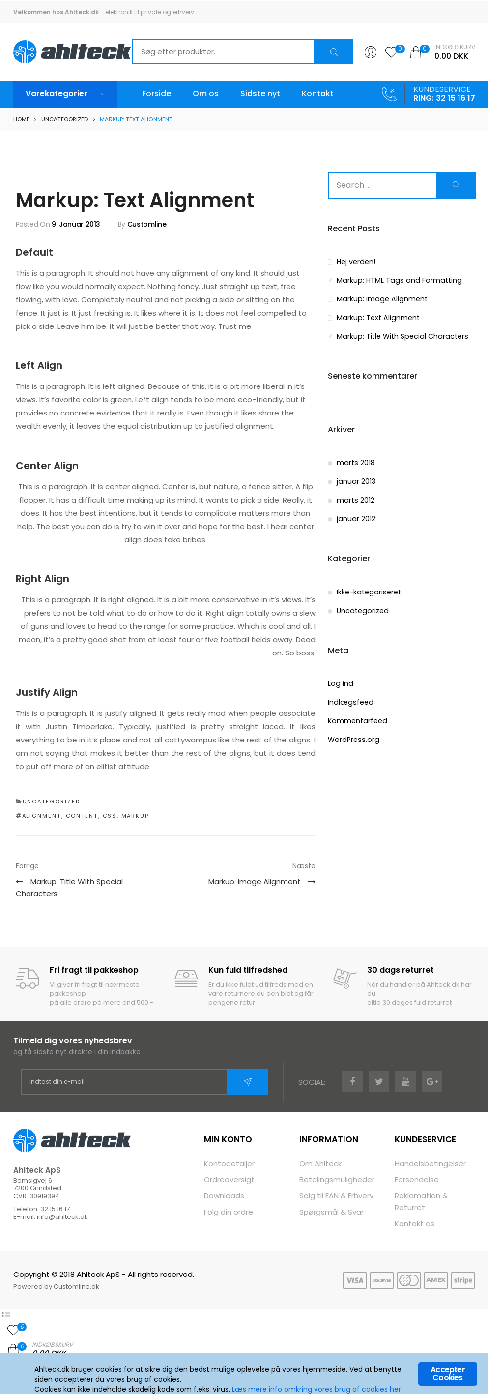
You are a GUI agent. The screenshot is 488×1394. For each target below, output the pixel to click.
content (82, 816)
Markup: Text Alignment (377, 317)
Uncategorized (65, 119)
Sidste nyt (260, 93)
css (110, 816)
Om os (206, 93)
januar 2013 (355, 480)
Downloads (224, 1195)
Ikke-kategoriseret (368, 590)
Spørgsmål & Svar (331, 1211)
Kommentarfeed (357, 719)
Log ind (340, 682)
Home (21, 119)
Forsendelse (417, 1179)
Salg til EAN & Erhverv (336, 1195)
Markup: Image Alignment (381, 298)
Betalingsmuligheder (336, 1179)
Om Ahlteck (320, 1163)
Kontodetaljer (229, 1163)
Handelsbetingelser (430, 1163)
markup (135, 816)
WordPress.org (352, 737)
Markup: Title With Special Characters (401, 335)
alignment (41, 816)
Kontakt (318, 93)
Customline (147, 224)
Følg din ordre (228, 1211)
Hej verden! (356, 262)
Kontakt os (414, 1223)
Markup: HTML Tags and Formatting (397, 280)
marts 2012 (355, 499)
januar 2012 (355, 518)
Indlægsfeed (350, 701)
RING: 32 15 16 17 (444, 98)
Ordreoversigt (229, 1179)
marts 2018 (355, 462)
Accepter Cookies (448, 1374)
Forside (156, 93)
